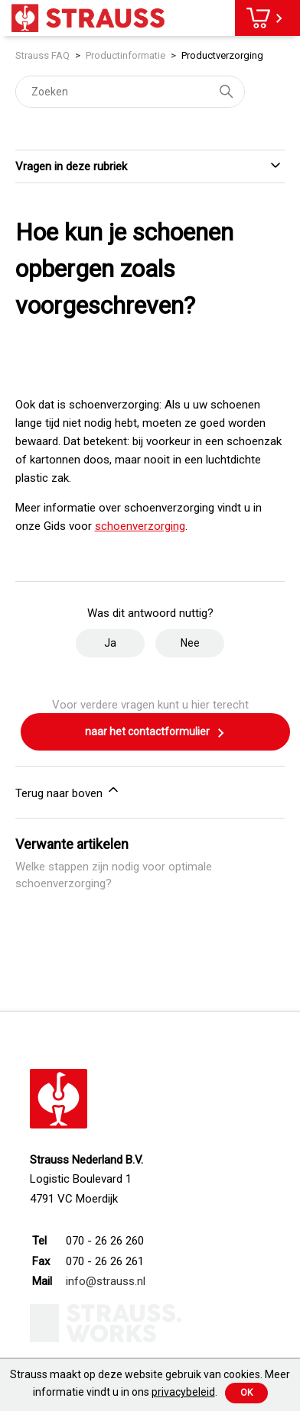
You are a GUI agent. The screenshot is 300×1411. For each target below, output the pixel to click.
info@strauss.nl (105, 1281)
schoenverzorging (140, 526)
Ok (246, 1392)
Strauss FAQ (43, 55)
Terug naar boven (68, 791)
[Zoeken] (130, 91)
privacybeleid (183, 1392)
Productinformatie (125, 55)
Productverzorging (222, 55)
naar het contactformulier (155, 733)
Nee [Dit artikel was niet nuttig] (190, 643)
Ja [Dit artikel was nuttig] (110, 643)
